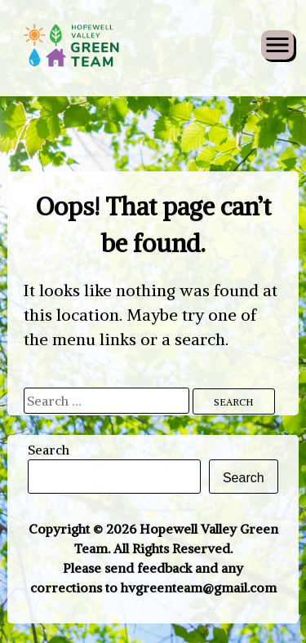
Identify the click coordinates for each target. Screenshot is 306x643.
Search (48, 449)
